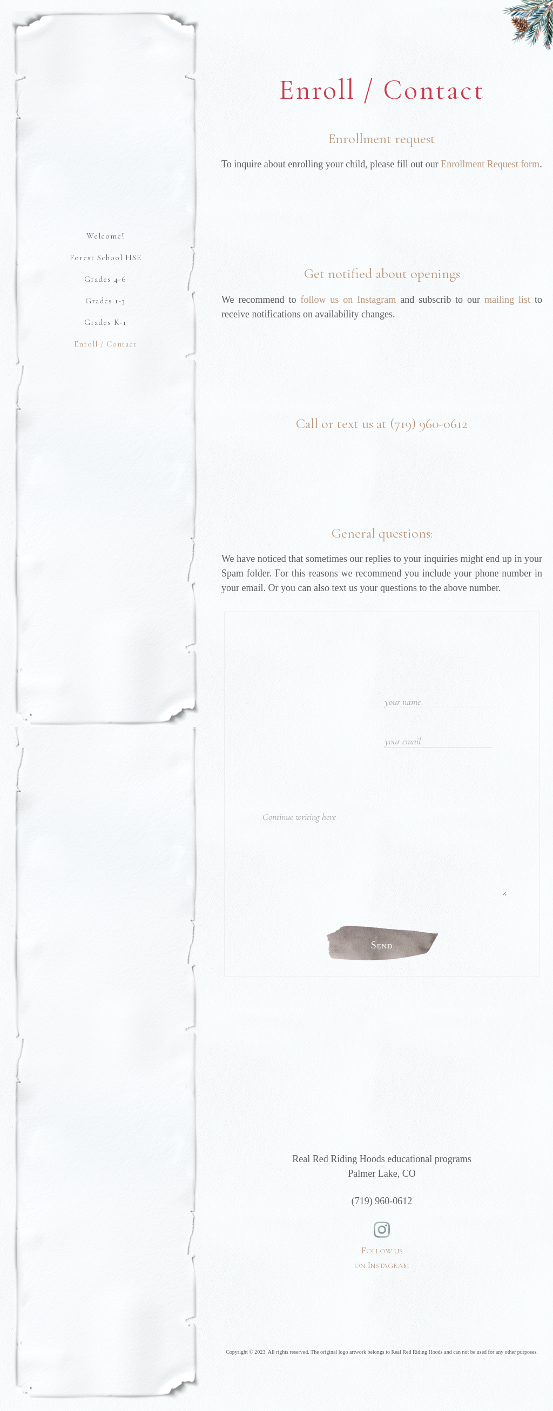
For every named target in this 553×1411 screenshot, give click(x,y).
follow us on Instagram (348, 299)
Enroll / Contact (105, 344)
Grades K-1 (105, 322)
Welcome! (105, 236)
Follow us (381, 1232)
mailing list (507, 299)
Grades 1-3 (105, 301)
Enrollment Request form (490, 164)
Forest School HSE (105, 257)
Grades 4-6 (105, 279)
